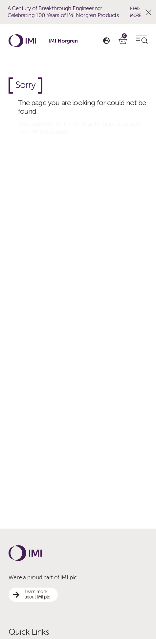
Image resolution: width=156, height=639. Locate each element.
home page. (54, 131)
